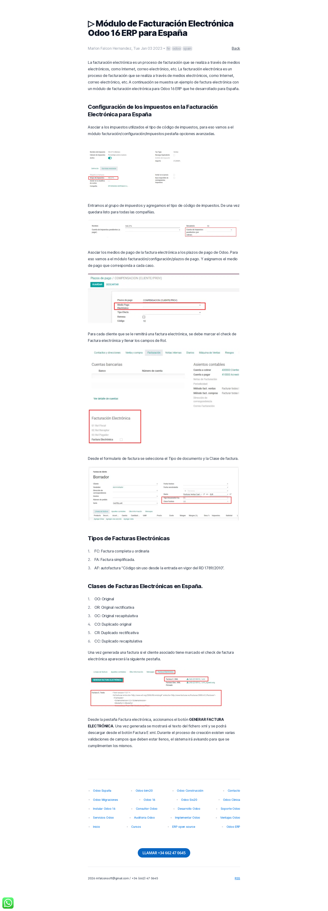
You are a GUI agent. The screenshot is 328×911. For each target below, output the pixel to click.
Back (236, 48)
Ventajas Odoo (230, 817)
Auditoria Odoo (144, 817)
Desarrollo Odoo (189, 808)
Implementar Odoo (187, 817)
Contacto (234, 790)
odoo (177, 48)
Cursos (136, 826)
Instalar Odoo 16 (104, 808)
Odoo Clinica (231, 799)
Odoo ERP (233, 826)
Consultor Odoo (147, 808)
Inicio (96, 826)
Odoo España (102, 790)
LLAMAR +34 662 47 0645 (164, 852)
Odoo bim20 (144, 790)
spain (187, 48)
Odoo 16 (149, 799)
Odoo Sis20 (189, 799)
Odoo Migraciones (105, 799)
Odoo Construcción (190, 790)
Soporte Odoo (230, 808)
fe (168, 48)
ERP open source (183, 826)
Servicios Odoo (103, 817)
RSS (237, 878)
